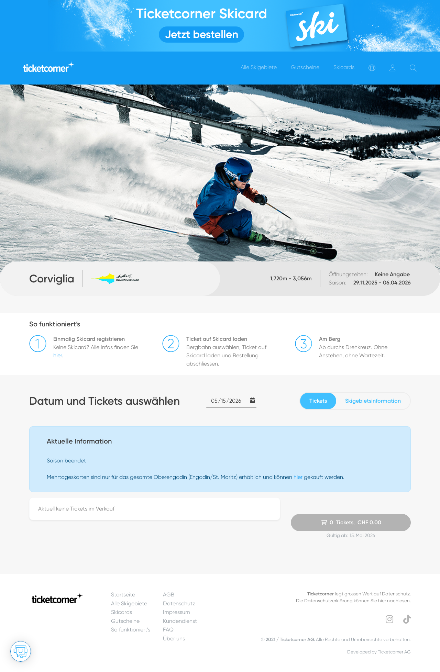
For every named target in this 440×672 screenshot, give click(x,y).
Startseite (123, 594)
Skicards (121, 612)
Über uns (174, 638)
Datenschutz (179, 603)
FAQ (168, 629)
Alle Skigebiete (129, 603)
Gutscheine (125, 621)
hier (57, 355)
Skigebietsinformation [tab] (373, 400)
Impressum (176, 612)
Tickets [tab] (318, 400)
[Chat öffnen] (20, 651)
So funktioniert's (130, 629)
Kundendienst (180, 621)
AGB (168, 594)
